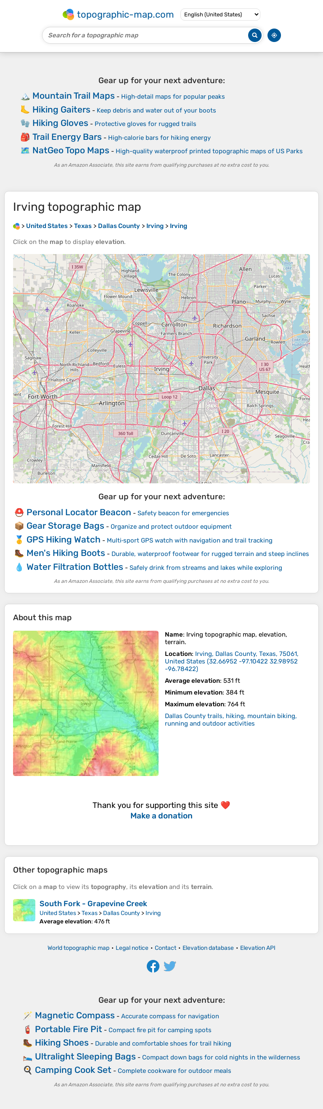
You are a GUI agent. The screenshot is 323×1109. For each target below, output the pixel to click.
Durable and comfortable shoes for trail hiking (163, 1043)
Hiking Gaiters (61, 109)
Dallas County (121, 913)
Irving (153, 913)
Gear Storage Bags (65, 525)
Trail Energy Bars (67, 136)
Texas (90, 913)
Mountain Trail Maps (73, 95)
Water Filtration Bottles (74, 566)
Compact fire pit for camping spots (160, 1030)
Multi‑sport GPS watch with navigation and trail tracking (190, 540)
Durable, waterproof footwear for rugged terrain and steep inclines (210, 554)
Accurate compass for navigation (170, 1016)
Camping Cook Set (73, 1069)
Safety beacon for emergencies (183, 513)
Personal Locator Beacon (78, 512)
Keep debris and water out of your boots (156, 110)
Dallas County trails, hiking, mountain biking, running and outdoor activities (231, 719)
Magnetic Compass (75, 1015)
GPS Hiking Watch (63, 539)
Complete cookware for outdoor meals (174, 1071)
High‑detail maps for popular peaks (173, 96)
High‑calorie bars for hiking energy (159, 138)
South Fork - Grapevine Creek (93, 903)
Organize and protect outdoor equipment (171, 526)
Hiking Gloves (60, 123)
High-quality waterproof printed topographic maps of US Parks (209, 151)
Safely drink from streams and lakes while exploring (206, 568)
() (232, 661)
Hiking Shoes (62, 1042)
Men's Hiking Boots (65, 553)
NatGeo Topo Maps (70, 150)
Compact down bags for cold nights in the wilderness (221, 1057)
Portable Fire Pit (68, 1029)
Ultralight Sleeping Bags (85, 1056)
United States (58, 913)
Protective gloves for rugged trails (145, 124)
